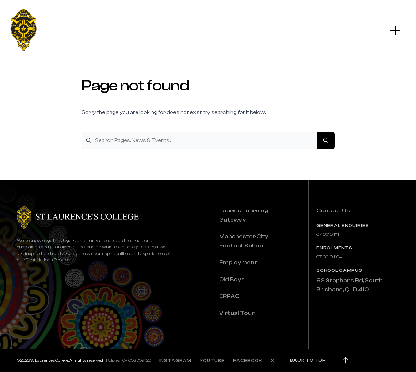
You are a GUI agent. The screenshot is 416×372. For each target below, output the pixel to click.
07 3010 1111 (327, 234)
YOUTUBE (212, 360)
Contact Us (333, 210)
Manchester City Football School (243, 241)
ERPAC (229, 296)
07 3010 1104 (329, 256)
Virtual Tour (237, 313)
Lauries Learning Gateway (243, 215)
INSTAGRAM (175, 360)
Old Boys (232, 279)
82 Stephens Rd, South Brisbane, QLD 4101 (349, 285)
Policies (113, 360)
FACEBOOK (247, 360)
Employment (238, 262)
